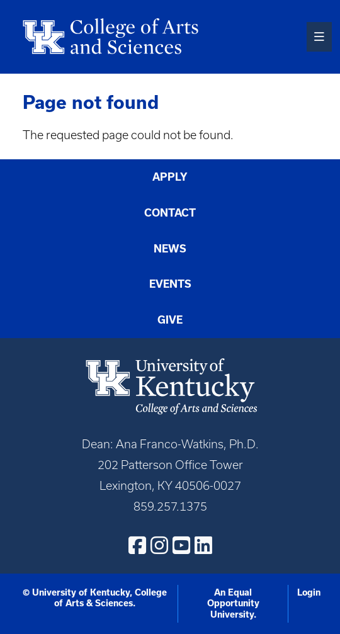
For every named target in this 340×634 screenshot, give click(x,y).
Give (170, 319)
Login (308, 592)
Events (170, 284)
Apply (170, 177)
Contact (170, 212)
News (170, 248)
